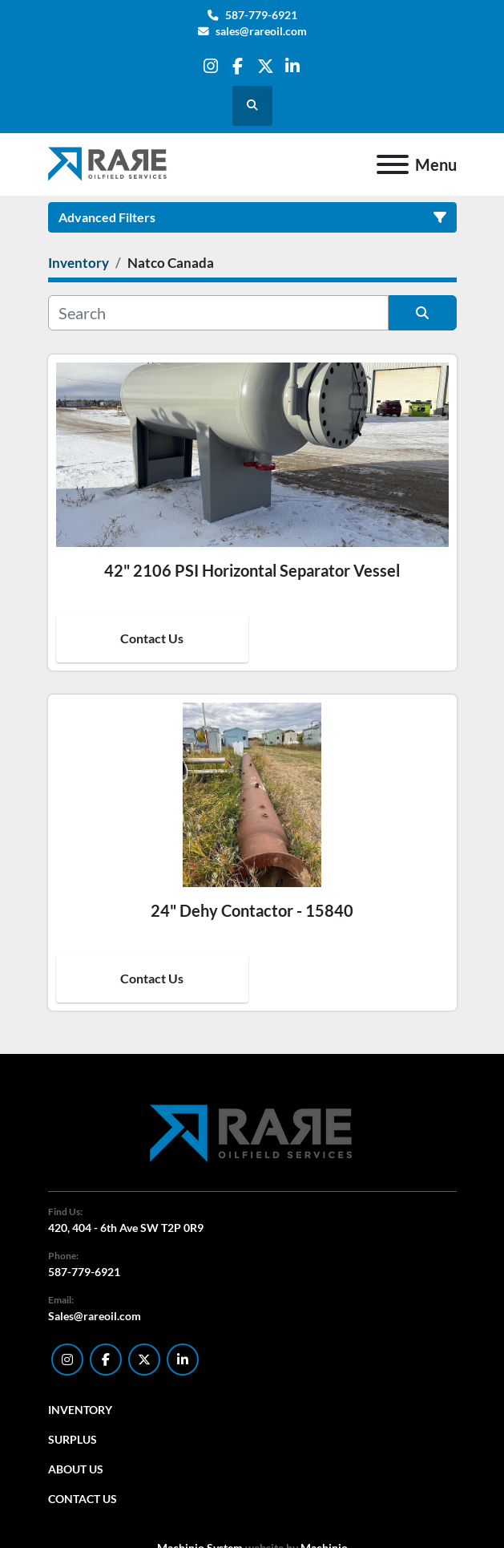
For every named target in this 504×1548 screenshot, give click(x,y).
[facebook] (237, 66)
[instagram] (210, 66)
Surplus (72, 1439)
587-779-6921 (261, 15)
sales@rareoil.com (261, 31)
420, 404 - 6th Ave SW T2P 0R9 (126, 1227)
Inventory (80, 1409)
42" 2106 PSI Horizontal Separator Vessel (252, 570)
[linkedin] (293, 66)
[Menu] (393, 164)
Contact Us (151, 638)
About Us (75, 1469)
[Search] (218, 312)
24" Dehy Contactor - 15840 (252, 910)
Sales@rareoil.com (94, 1316)
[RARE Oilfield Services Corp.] (252, 1133)
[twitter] (265, 66)
